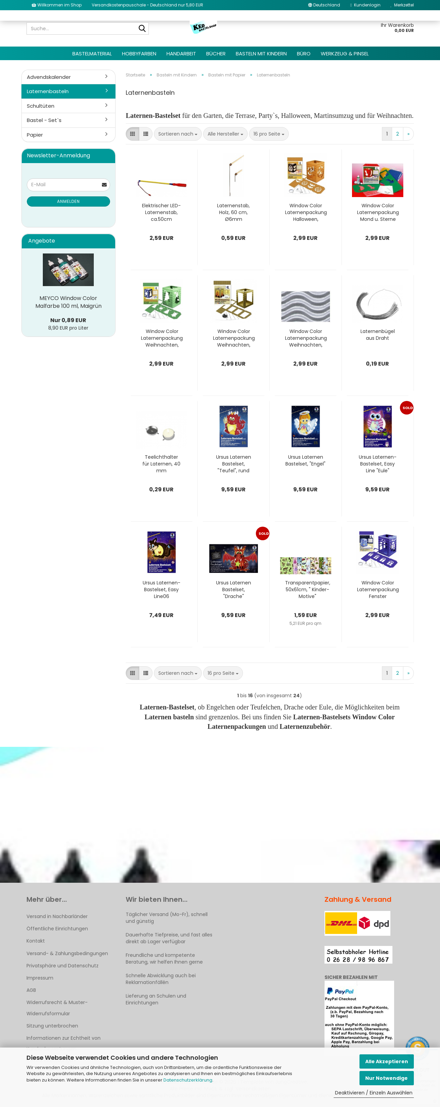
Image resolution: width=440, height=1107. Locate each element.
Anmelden (68, 201)
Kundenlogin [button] (365, 5)
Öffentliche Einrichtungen (57, 928)
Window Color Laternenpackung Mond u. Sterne (378, 212)
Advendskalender (49, 77)
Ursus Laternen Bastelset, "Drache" (233, 589)
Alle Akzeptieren (386, 1061)
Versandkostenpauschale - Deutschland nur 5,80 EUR (147, 5)
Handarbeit (181, 53)
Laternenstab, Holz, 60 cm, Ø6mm (233, 212)
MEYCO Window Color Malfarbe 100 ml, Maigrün (68, 302)
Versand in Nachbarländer (57, 916)
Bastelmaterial (92, 53)
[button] (324, 5)
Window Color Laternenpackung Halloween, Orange (306, 212)
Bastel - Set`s (44, 120)
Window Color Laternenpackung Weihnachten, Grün (162, 338)
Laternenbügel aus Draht (377, 334)
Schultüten (40, 105)
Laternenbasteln (48, 91)
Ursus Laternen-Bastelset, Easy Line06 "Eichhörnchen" (161, 589)
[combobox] (178, 134)
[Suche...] (142, 29)
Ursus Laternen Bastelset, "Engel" (305, 460)
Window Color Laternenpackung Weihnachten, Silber (306, 338)
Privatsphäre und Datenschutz (63, 965)
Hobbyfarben (139, 53)
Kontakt (36, 940)
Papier (35, 134)
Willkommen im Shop (57, 5)
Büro (304, 53)
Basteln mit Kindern (261, 53)
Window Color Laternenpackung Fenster (378, 589)
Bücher (216, 53)
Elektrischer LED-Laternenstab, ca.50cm (161, 212)
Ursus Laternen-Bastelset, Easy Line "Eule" (378, 464)
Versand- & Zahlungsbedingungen (67, 953)
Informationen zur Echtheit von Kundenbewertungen (64, 1043)
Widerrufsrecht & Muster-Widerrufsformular (57, 1008)
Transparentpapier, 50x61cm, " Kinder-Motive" (307, 589)
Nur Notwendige (386, 1078)
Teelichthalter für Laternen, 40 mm (161, 464)
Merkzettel (402, 5)
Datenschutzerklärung (187, 1080)
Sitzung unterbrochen (52, 1025)
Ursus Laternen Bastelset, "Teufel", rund (233, 464)
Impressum (40, 977)
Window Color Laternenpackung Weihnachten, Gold (234, 338)
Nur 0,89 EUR (68, 320)
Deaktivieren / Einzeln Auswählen (373, 1092)
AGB (31, 990)
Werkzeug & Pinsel (345, 53)
